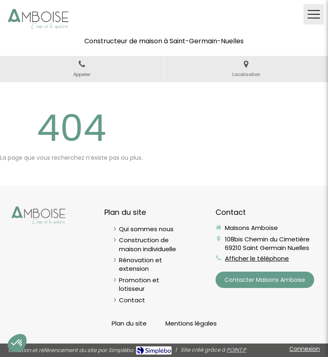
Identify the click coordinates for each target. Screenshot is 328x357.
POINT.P (236, 350)
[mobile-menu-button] (314, 14)
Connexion (304, 349)
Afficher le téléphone (257, 258)
